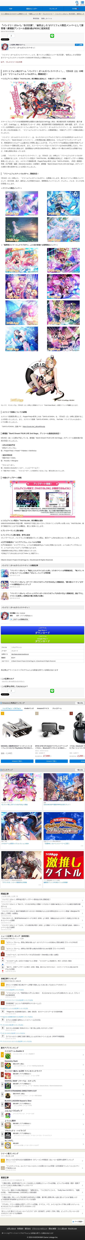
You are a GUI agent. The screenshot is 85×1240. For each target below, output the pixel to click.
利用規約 (20, 1228)
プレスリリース (47, 14)
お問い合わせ (11, 1228)
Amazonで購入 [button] (17, 761)
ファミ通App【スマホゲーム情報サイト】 (14, 14)
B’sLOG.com (72, 1228)
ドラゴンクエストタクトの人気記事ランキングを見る (17, 1041)
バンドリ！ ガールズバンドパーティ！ (13, 681)
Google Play (42, 639)
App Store (42, 630)
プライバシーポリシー (39, 1228)
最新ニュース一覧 (35, 14)
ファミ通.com (62, 1228)
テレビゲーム (57, 708)
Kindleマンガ (29, 708)
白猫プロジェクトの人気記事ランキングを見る (15, 1008)
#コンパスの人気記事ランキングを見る (13, 989)
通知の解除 (52, 1228)
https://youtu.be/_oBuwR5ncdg (34, 426)
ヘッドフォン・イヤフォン (12, 708)
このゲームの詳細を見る (20, 619)
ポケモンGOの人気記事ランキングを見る (13, 1033)
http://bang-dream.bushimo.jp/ (20, 654)
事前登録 (36, 18)
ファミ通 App (8, 3)
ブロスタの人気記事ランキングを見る (12, 1025)
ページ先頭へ (79, 1221)
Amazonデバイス (43, 708)
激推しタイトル (46, 18)
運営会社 (28, 1228)
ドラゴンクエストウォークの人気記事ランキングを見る (17, 1000)
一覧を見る (79, 703)
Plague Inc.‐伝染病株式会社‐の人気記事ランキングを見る (17, 1016)
